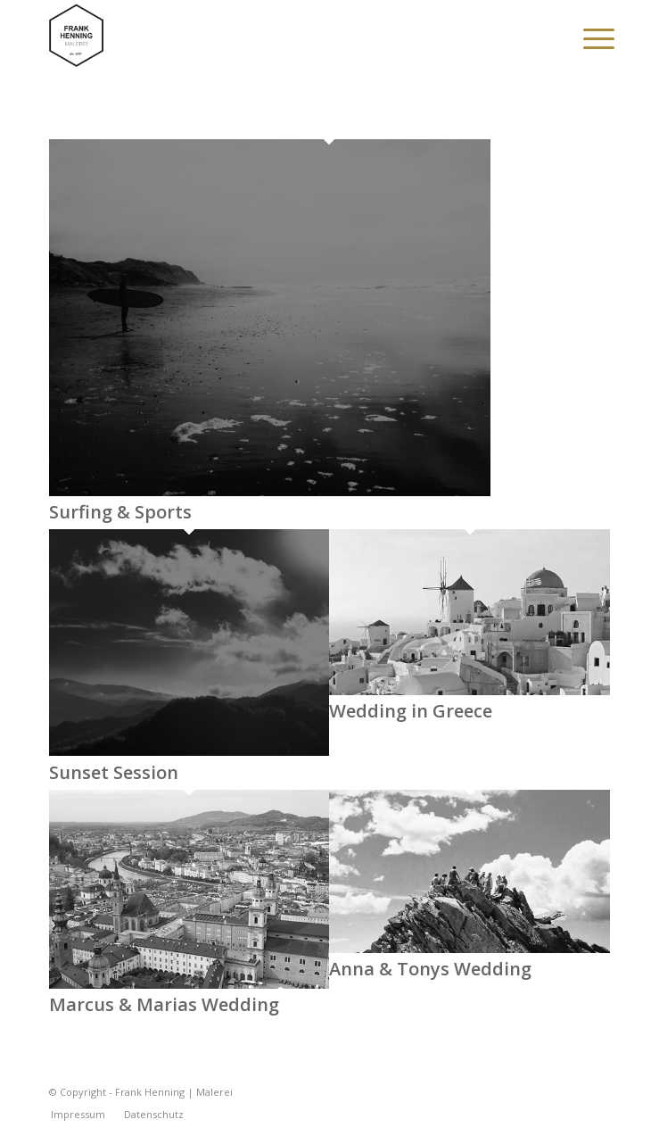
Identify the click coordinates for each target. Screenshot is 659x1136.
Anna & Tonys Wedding (430, 969)
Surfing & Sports (120, 512)
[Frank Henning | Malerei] (273, 35)
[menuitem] (585, 37)
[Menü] (585, 37)
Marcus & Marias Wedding (164, 1004)
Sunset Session (113, 772)
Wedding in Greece (410, 711)
